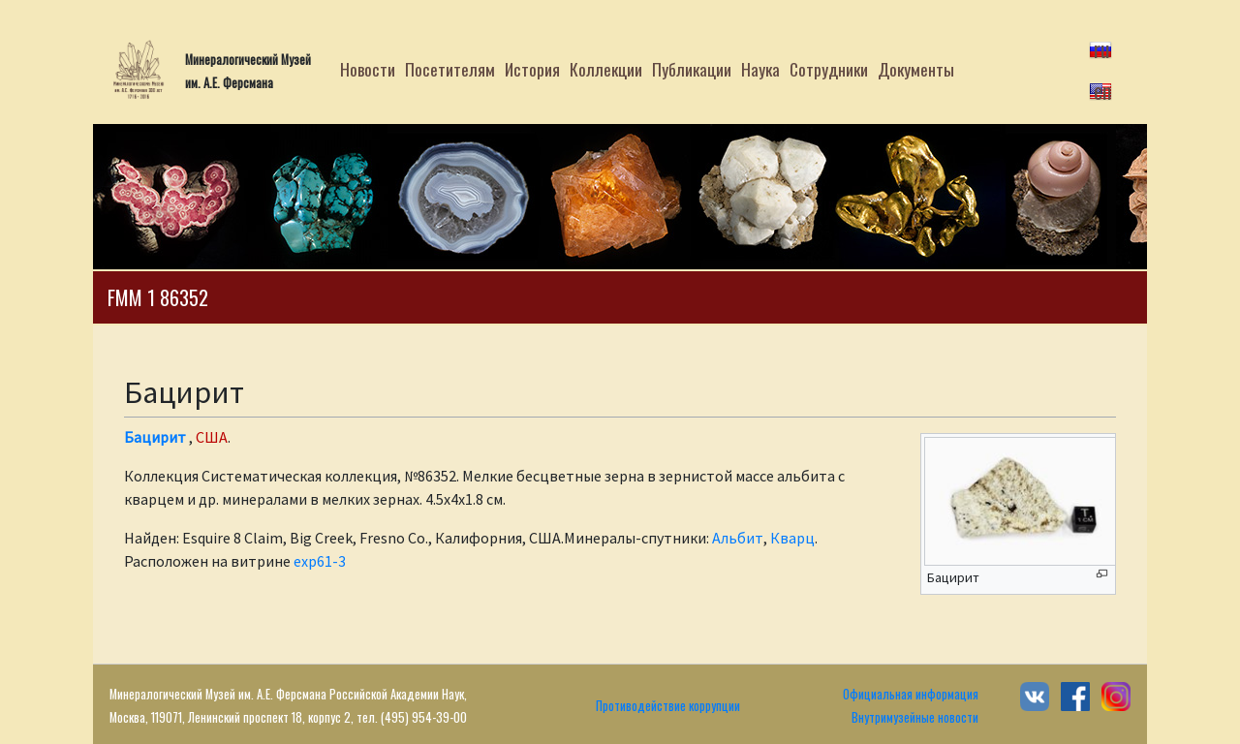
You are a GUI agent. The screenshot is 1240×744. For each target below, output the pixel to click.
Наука (760, 68)
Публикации (691, 68)
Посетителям (450, 68)
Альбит (737, 537)
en (1102, 90)
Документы (916, 68)
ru (1102, 48)
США (212, 437)
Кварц (792, 537)
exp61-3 (320, 561)
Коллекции (606, 68)
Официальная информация (910, 694)
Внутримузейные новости (915, 717)
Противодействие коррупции (668, 706)
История (532, 68)
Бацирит (155, 437)
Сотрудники (829, 68)
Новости (367, 68)
